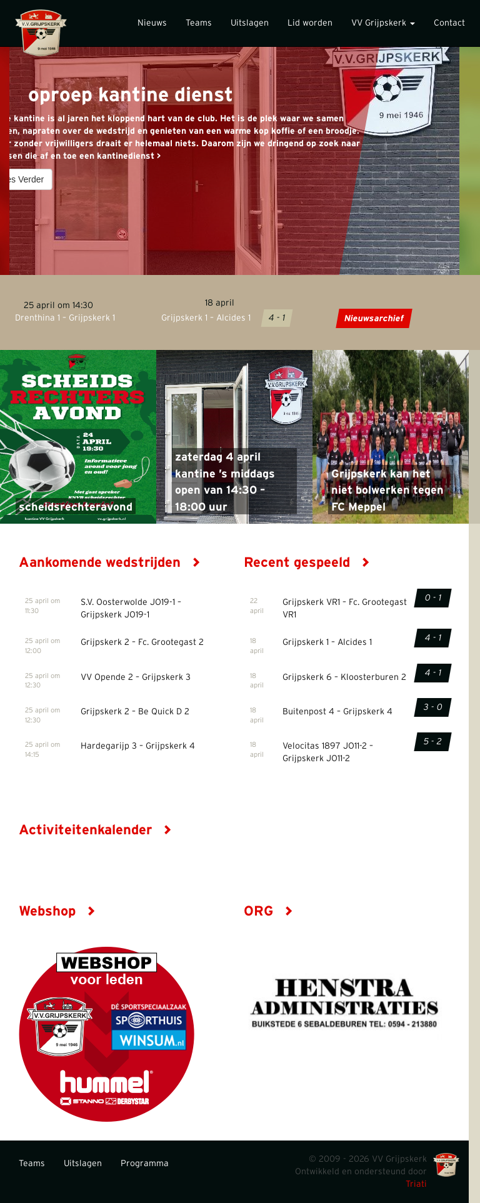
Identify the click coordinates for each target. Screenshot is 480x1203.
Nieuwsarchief (373, 318)
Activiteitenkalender (95, 830)
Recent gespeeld (307, 562)
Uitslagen (250, 23)
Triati (416, 1184)
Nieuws (152, 23)
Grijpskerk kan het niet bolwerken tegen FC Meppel (387, 491)
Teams (199, 23)
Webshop (57, 911)
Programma (145, 1163)
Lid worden (310, 23)
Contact (449, 23)
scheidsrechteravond (75, 507)
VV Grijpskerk (383, 23)
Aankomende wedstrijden (110, 562)
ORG (268, 911)
